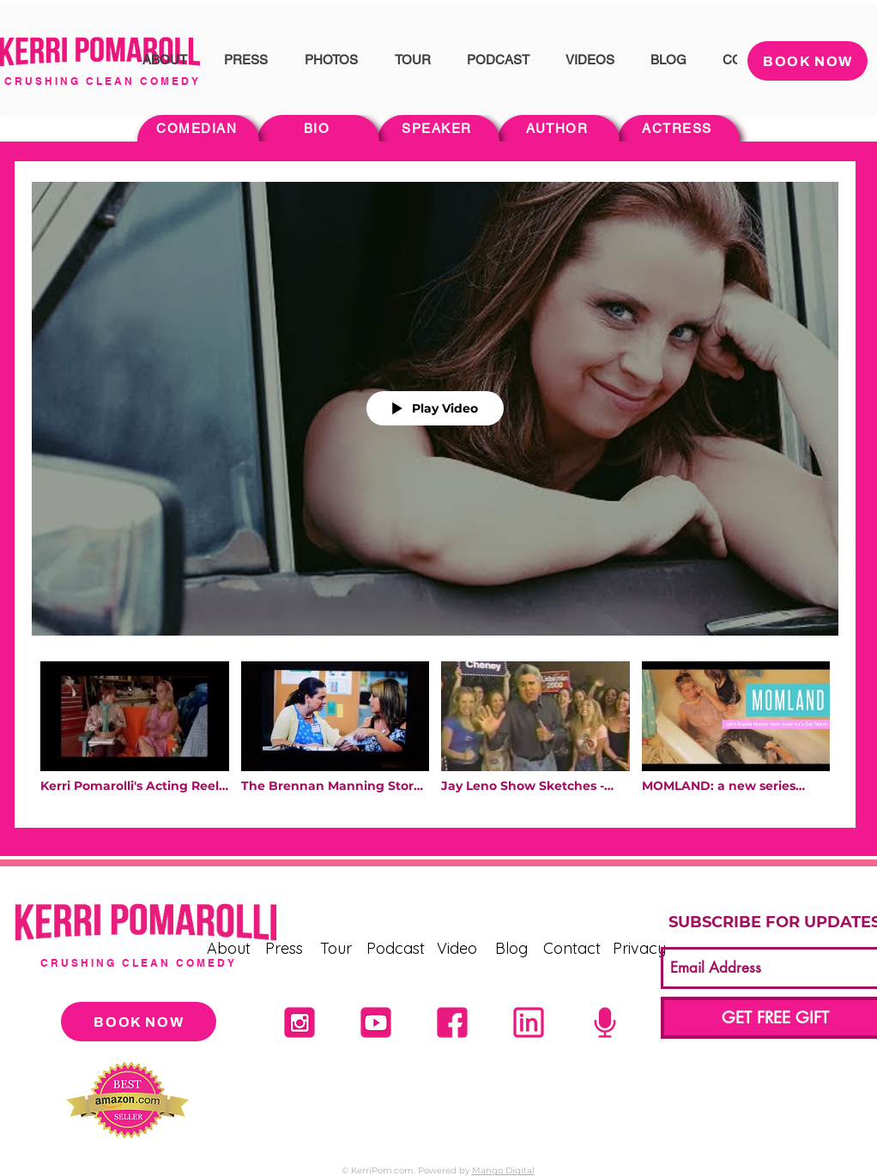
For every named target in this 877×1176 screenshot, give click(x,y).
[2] (452, 1022)
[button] (164, 59)
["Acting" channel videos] (435, 731)
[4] (376, 1022)
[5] (605, 1022)
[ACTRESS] (679, 128)
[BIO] (318, 128)
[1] (528, 1022)
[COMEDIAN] (198, 128)
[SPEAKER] (438, 128)
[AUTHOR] (559, 128)
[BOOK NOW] (807, 61)
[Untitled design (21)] (299, 1022)
